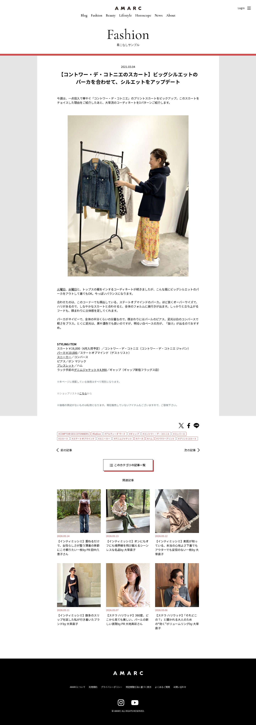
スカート (64, 438)
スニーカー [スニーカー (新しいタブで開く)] (64, 357)
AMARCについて (77, 686)
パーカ (140, 438)
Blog (84, 15)
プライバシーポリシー (111, 686)
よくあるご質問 (162, 686)
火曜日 (61, 289)
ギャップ (134, 433)
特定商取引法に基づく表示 (138, 686)
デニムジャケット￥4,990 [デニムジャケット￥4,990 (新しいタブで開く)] (90, 370)
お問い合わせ (179, 686)
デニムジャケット (123, 438)
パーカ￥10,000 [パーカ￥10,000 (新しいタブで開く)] (67, 353)
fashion (97, 433)
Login (241, 8)
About (170, 15)
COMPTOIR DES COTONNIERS (74, 433)
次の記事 (190, 450)
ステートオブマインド (84, 438)
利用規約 (93, 686)
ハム (150, 438)
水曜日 (72, 289)
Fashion (96, 15)
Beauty (111, 15)
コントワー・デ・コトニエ (156, 433)
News (159, 15)
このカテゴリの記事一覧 (129, 465)
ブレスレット (65, 365)
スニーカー (104, 438)
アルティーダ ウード (115, 433)
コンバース (179, 433)
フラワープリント (166, 438)
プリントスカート (187, 438)
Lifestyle (125, 15)
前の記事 (66, 450)
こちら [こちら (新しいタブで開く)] (83, 393)
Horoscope (143, 15)
